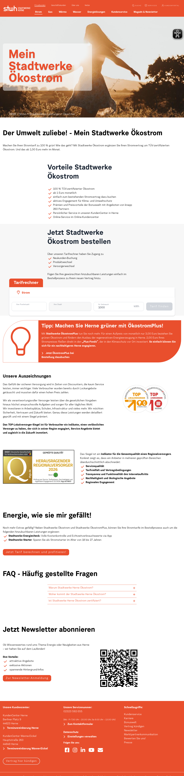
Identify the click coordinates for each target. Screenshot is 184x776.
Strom (22, 114)
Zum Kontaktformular (80, 724)
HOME (13, 114)
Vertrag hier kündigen (21, 761)
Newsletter (130, 730)
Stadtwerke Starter (20, 540)
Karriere (128, 718)
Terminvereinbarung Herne (23, 728)
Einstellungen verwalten (82, 737)
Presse (128, 742)
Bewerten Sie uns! (135, 738)
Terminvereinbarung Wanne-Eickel (27, 748)
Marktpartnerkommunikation (141, 734)
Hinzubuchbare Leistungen (44, 114)
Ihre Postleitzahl (22, 304)
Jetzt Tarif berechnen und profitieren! (36, 552)
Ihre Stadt (58, 304)
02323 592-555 (72, 711)
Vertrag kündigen (134, 726)
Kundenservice (133, 714)
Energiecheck (31, 536)
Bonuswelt (130, 722)
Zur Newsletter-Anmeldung (27, 678)
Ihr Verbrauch (103, 304)
